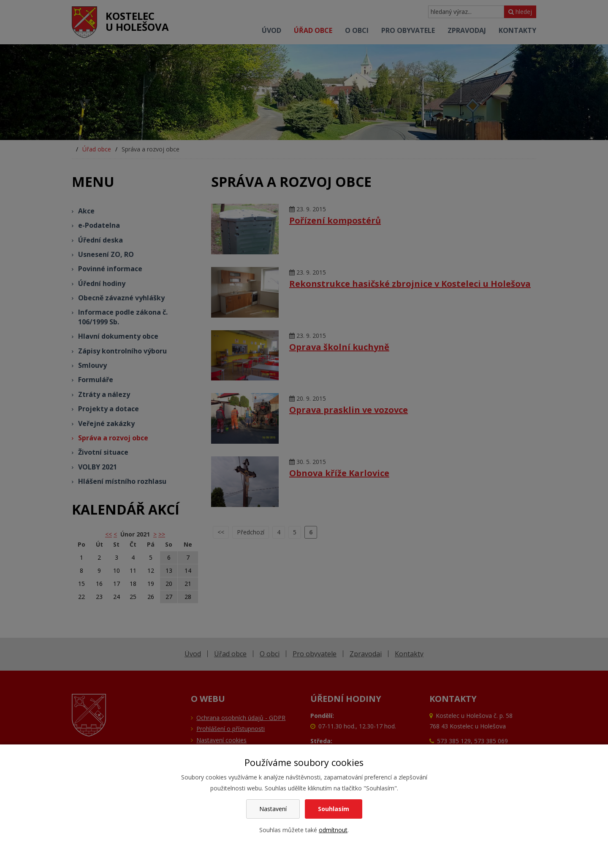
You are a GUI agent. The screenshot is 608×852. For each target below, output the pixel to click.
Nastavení (273, 809)
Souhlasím (333, 809)
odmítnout (333, 830)
